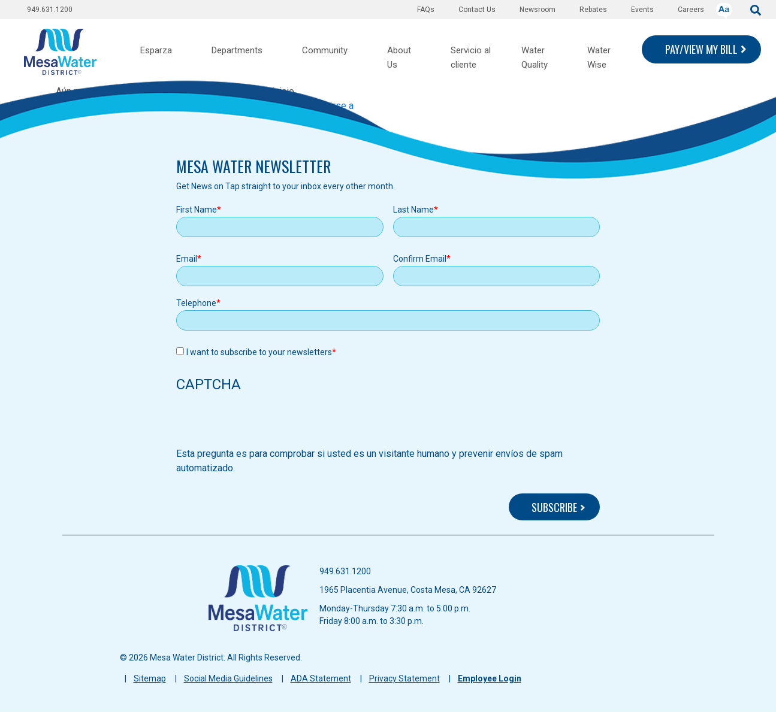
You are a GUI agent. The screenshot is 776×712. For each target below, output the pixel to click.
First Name (196, 209)
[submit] (755, 9)
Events (642, 9)
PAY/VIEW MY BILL (701, 49)
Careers (691, 9)
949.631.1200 (50, 9)
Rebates (593, 9)
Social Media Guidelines (228, 678)
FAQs (425, 9)
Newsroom (537, 9)
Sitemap (150, 678)
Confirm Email (419, 258)
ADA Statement (321, 678)
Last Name (413, 209)
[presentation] (267, 423)
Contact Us (477, 9)
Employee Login (489, 678)
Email (186, 258)
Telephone (196, 303)
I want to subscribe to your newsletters (259, 352)
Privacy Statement (404, 678)
